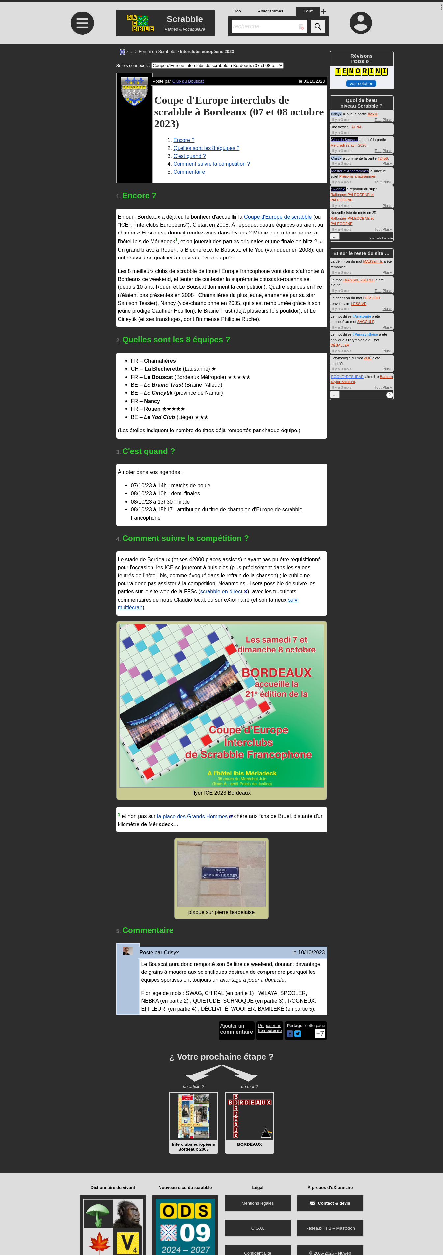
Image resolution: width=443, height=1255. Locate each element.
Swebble (338, 189)
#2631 (373, 114)
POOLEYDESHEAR (347, 377)
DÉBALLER (340, 345)
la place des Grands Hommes (192, 816)
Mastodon (345, 1228)
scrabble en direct (221, 591)
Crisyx (336, 114)
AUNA (356, 127)
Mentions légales (258, 1203)
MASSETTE (373, 261)
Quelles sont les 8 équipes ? (206, 148)
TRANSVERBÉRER (359, 280)
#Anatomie (361, 316)
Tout (378, 120)
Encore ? (183, 140)
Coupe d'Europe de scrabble (278, 217)
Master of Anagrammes (350, 171)
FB (328, 1228)
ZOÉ (368, 358)
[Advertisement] (82, 99)
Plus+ (387, 120)
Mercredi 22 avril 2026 (349, 145)
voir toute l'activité (381, 238)
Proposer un (270, 1028)
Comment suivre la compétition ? (211, 164)
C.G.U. (257, 1228)
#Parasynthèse (365, 334)
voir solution (361, 83)
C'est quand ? (189, 156)
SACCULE (365, 322)
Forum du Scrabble (157, 51)
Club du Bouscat (188, 81)
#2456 (383, 158)
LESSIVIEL (372, 298)
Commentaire (189, 172)
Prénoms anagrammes (357, 176)
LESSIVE (358, 304)
